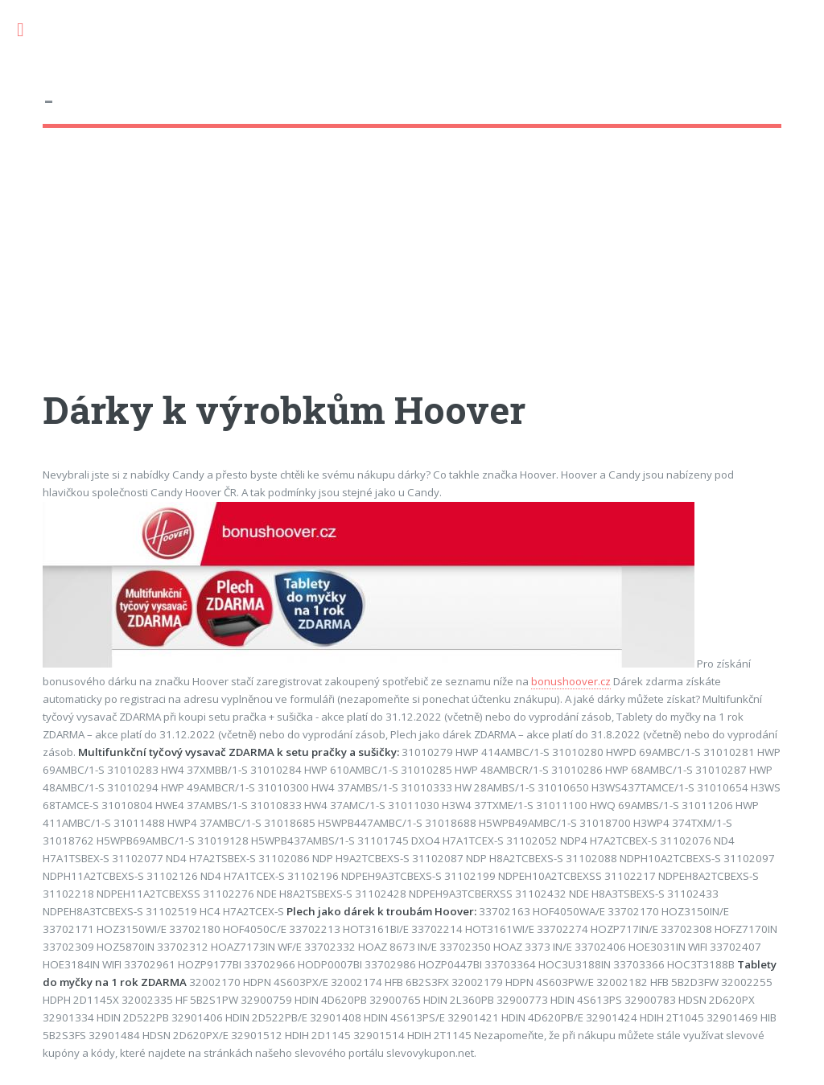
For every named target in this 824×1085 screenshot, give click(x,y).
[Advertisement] (412, 272)
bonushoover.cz (571, 681)
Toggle (29, 30)
